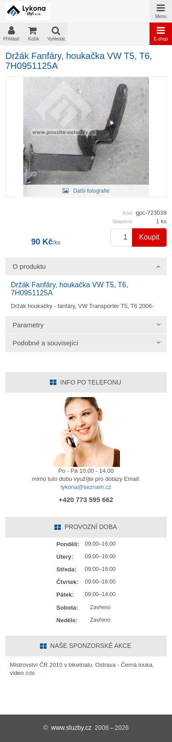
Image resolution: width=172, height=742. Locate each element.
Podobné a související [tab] (46, 343)
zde (30, 673)
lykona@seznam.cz (86, 487)
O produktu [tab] (29, 266)
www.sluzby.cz (71, 727)
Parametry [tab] (28, 325)
